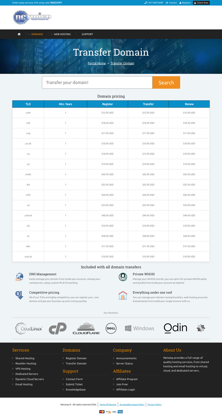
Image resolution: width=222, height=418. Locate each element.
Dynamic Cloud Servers (29, 379)
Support (87, 34)
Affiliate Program (127, 379)
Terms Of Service (108, 404)
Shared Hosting (24, 358)
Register (186, 2)
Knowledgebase (76, 389)
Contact (173, 2)
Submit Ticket (74, 384)
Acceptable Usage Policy (132, 404)
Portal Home (97, 63)
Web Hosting (62, 34)
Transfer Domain (122, 63)
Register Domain (76, 358)
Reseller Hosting (25, 363)
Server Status (124, 363)
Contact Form (74, 379)
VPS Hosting (22, 368)
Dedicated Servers (26, 373)
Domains (37, 34)
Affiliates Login (125, 389)
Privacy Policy (155, 404)
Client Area (202, 2)
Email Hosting (24, 384)
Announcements (126, 358)
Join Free (122, 384)
